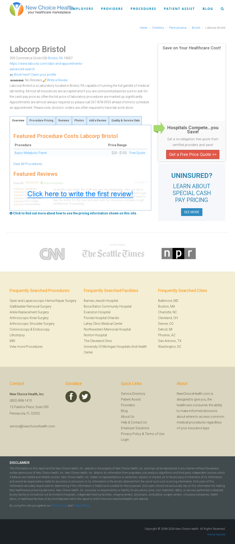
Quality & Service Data (125, 120)
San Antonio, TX (170, 341)
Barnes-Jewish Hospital (101, 301)
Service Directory (133, 393)
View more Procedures (26, 346)
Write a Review (55, 80)
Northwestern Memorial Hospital (107, 329)
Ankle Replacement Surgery (29, 312)
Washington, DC (169, 346)
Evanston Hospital (97, 312)
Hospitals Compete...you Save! (192, 130)
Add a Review (97, 120)
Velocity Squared (216, 534)
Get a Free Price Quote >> (192, 154)
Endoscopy (41, 329)
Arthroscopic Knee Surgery (29, 318)
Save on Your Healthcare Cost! (191, 48)
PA (61, 58)
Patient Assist (179, 8)
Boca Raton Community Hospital (107, 306)
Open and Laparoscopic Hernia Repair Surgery (43, 301)
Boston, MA (166, 306)
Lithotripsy (17, 335)
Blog (207, 8)
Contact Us (139, 422)
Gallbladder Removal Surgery (30, 306)
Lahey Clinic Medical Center (103, 323)
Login (125, 439)
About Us (127, 416)
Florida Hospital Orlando (101, 318)
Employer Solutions (135, 428)
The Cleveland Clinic (98, 341)
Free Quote (137, 153)
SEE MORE (191, 212)
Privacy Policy (131, 434)
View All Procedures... (28, 164)
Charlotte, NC (167, 312)
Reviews (63, 120)
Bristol (53, 58)
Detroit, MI (165, 329)
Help (124, 422)
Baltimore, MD (168, 301)
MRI (12, 341)
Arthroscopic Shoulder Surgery (32, 323)
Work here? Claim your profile (33, 74)
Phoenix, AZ (166, 335)
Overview (18, 120)
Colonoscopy (20, 329)
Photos (79, 120)
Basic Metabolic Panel (31, 153)
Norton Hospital (95, 335)
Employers (81, 8)
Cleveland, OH (168, 318)
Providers (112, 8)
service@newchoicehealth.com (32, 426)
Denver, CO (165, 323)
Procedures (143, 8)
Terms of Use (154, 434)
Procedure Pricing (41, 120)
